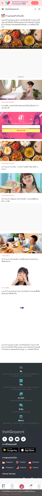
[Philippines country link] (7, 468)
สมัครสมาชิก (21, 130)
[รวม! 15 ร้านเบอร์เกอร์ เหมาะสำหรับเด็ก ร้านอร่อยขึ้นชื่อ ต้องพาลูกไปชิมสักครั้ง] (21, 275)
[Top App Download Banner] (21, 3)
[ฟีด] (21, 371)
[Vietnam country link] (33, 468)
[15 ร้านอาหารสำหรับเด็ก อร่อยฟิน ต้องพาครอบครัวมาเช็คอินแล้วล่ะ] (21, 243)
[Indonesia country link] (34, 462)
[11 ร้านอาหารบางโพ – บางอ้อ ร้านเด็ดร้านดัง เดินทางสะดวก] (21, 39)
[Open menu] (3, 9)
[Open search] (35, 9)
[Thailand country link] (21, 462)
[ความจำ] (21, 396)
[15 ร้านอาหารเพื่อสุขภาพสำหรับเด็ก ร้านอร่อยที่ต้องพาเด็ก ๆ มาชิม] (21, 183)
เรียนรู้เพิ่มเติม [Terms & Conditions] (5, 494)
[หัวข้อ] (21, 407)
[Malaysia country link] (21, 468)
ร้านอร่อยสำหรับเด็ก (7, 102)
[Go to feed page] (12, 9)
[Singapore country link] (7, 462)
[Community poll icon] (39, 486)
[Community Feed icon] (30, 486)
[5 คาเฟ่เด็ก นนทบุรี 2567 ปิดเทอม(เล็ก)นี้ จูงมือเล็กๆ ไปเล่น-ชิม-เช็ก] (21, 90)
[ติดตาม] (21, 420)
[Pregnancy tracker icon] (21, 486)
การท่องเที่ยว (5, 255)
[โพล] (21, 384)
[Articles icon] (12, 486)
